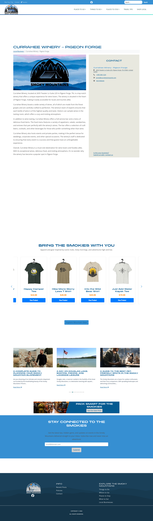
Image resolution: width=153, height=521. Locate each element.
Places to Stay (104, 496)
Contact (17, 2)
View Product (32, 300)
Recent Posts (61, 487)
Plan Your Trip (8, 2)
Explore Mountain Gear (76, 322)
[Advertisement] (76, 30)
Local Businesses (106, 502)
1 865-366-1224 (101, 75)
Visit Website (100, 81)
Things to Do (104, 489)
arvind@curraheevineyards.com (106, 78)
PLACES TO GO (79, 9)
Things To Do (95, 9)
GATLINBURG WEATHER (76, 465)
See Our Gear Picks (94, 410)
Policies (59, 490)
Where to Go (104, 493)
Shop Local (141, 9)
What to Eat (104, 499)
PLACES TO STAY (112, 9)
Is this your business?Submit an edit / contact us (103, 154)
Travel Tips (128, 9)
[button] (141, 286)
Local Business (18, 51)
